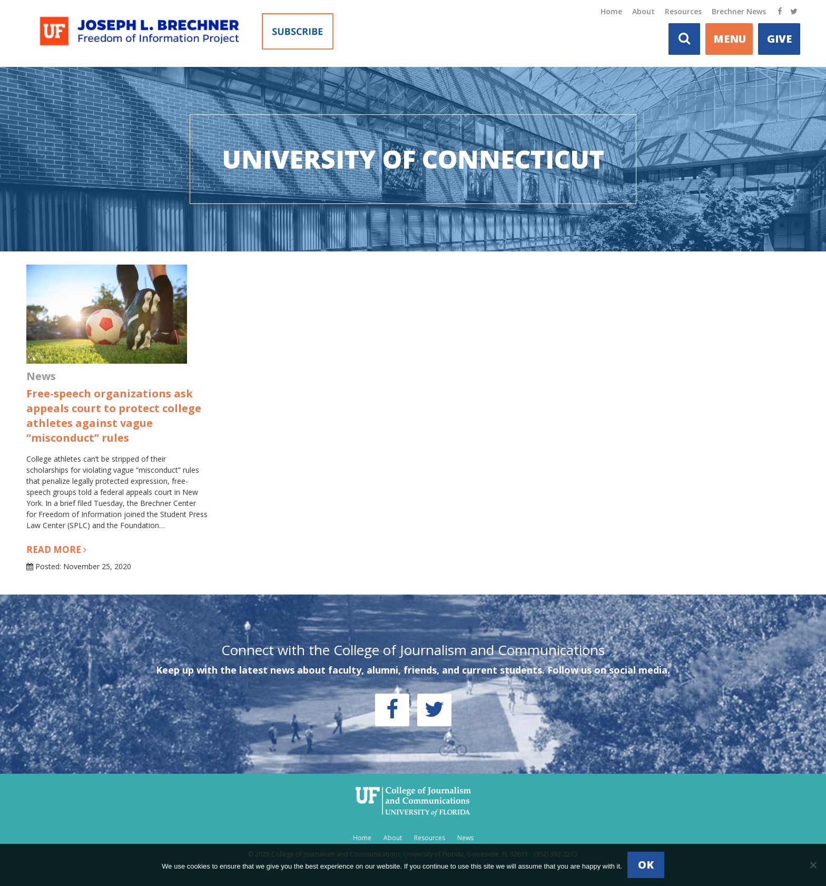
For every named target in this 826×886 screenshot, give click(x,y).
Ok (646, 865)
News (465, 837)
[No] (813, 865)
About (643, 11)
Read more (56, 549)
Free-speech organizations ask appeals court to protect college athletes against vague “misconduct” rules (113, 415)
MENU (729, 39)
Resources (683, 11)
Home (611, 11)
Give (779, 39)
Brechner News (739, 11)
